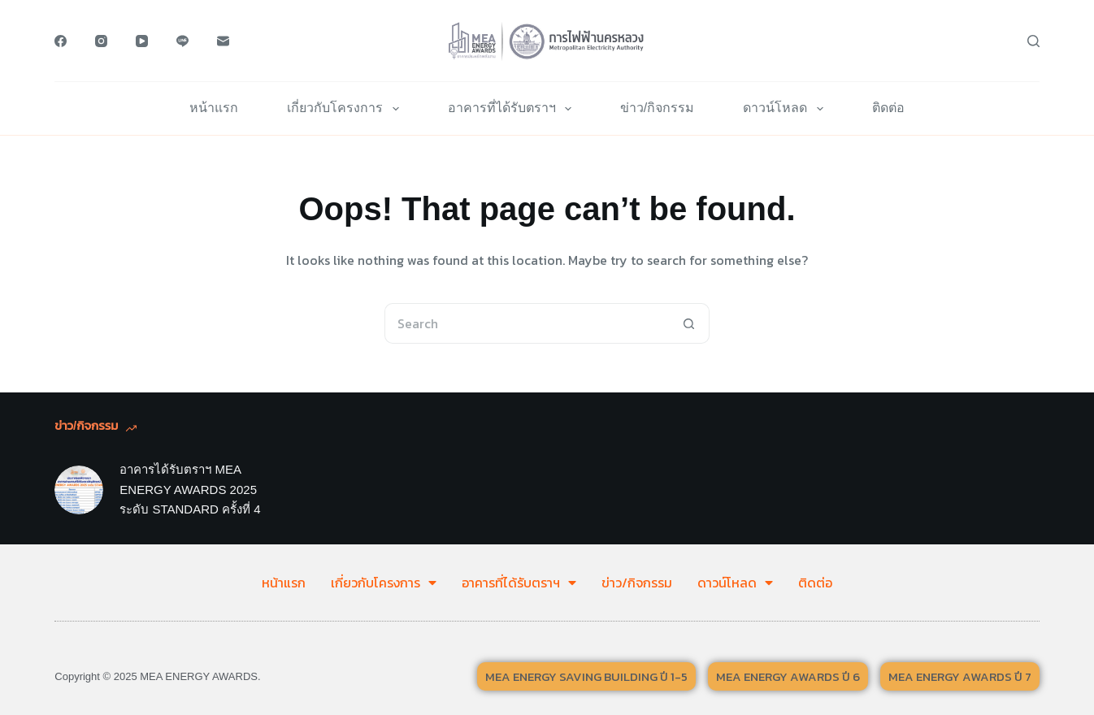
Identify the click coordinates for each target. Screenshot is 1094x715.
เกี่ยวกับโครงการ (346, 109)
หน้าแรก (213, 108)
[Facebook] (60, 41)
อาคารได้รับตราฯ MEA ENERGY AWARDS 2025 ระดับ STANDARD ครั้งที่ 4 (189, 489)
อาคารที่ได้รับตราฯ (513, 109)
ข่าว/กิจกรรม (657, 108)
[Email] (223, 41)
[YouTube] (142, 41)
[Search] (1033, 41)
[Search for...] (526, 323)
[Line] (182, 41)
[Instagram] (101, 41)
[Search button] (689, 323)
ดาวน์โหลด (786, 109)
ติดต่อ (888, 108)
